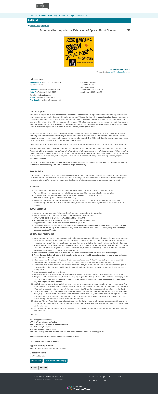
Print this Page (36, 361)
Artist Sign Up (81, 16)
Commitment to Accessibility (43, 379)
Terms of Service (93, 380)
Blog (55, 16)
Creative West (50, 376)
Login (72, 16)
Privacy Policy (103, 380)
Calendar (42, 16)
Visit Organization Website (120, 69)
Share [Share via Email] (43, 368)
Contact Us (63, 16)
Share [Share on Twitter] (34, 368)
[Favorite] (128, 30)
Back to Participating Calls (38, 26)
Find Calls (33, 16)
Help (50, 16)
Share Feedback (59, 379)
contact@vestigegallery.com (119, 72)
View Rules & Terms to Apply (56, 361)
